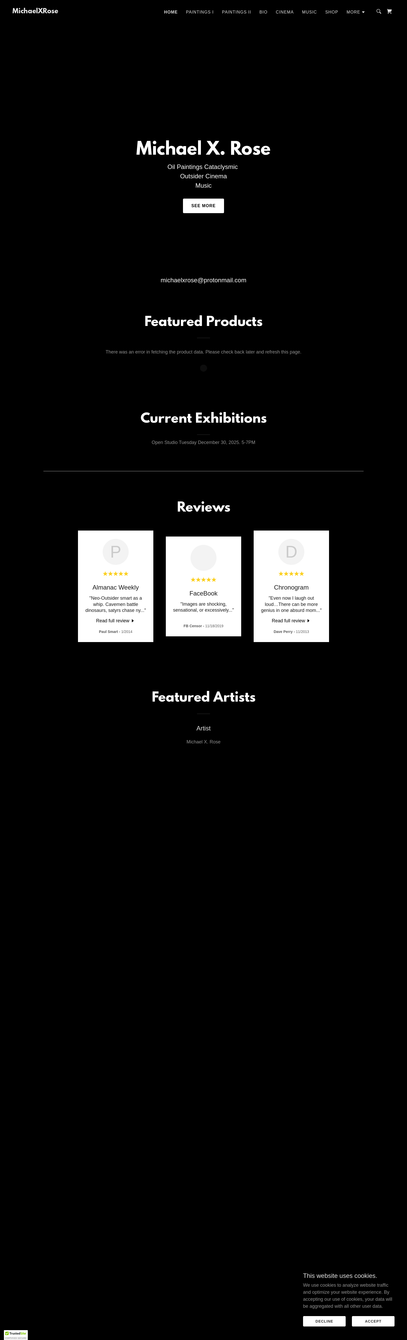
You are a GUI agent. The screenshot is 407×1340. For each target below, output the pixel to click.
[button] (355, 12)
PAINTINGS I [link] (200, 12)
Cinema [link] (285, 12)
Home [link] (171, 12)
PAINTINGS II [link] (236, 12)
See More (203, 206)
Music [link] (309, 12)
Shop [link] (331, 12)
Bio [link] (263, 12)
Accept (373, 1321)
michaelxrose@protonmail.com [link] (203, 280)
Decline (324, 1321)
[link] (35, 11)
